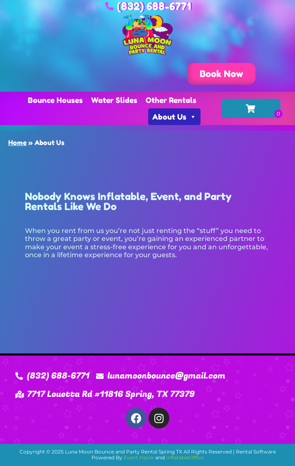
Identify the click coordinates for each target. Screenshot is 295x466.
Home (17, 142)
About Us (174, 116)
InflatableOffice (185, 457)
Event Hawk (139, 457)
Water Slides (114, 100)
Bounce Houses (55, 100)
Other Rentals (171, 100)
